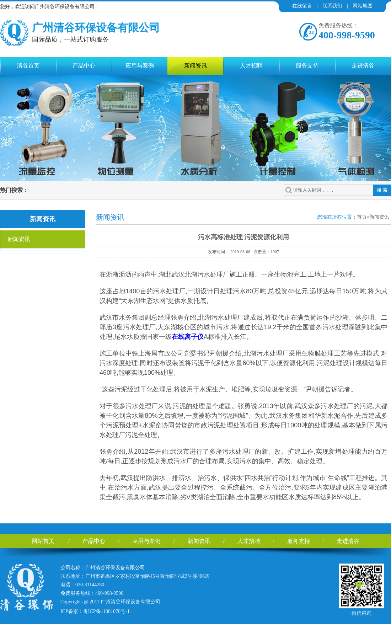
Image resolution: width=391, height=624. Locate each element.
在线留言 (302, 6)
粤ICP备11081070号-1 (106, 611)
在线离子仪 (188, 336)
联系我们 (332, 6)
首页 (362, 217)
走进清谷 (363, 66)
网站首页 (43, 541)
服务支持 (307, 66)
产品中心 (84, 66)
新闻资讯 (195, 66)
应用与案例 (139, 66)
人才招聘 (251, 66)
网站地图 (363, 6)
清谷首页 (28, 66)
